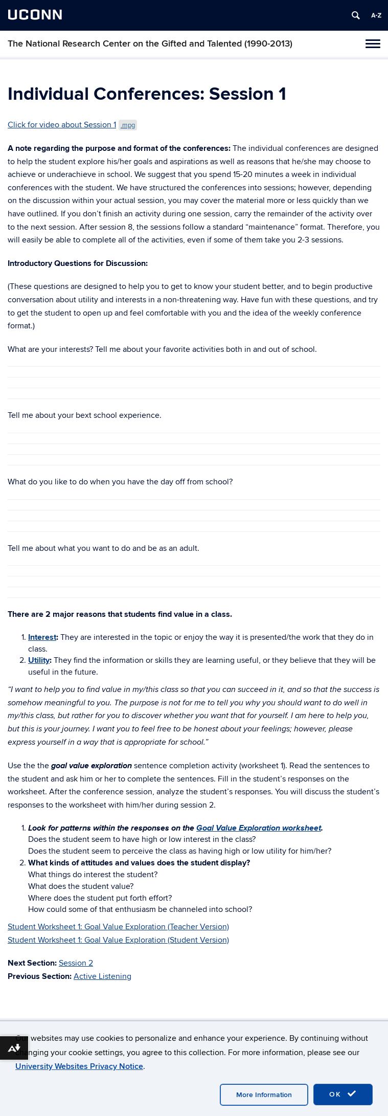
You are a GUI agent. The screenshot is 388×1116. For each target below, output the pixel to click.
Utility (39, 660)
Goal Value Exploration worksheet (258, 828)
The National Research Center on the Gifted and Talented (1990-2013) (150, 43)
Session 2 (76, 963)
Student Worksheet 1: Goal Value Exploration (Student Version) (118, 940)
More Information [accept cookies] (264, 1094)
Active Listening (102, 976)
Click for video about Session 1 (72, 125)
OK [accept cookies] (343, 1094)
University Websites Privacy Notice (79, 1066)
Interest (42, 637)
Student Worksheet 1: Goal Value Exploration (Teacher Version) (118, 927)
